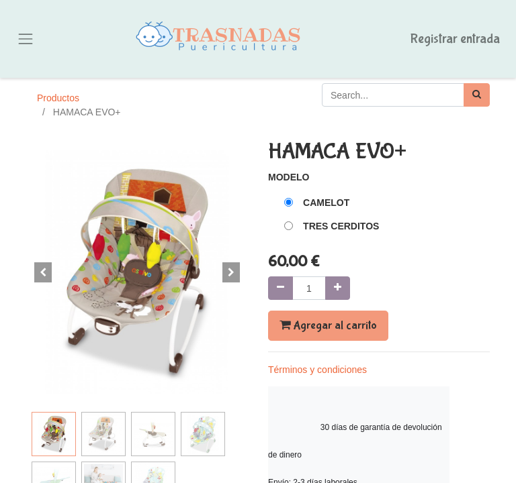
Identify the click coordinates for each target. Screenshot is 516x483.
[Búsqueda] (477, 95)
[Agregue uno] (337, 288)
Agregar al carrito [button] (328, 325)
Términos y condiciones (317, 369)
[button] (43, 272)
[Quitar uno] (280, 288)
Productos (58, 98)
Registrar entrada (455, 38)
